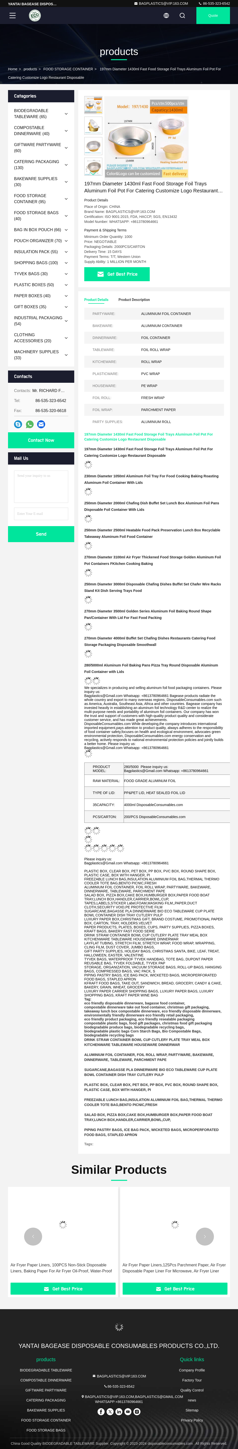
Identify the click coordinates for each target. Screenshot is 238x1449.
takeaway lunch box (100, 1011)
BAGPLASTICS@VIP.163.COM (161, 4)
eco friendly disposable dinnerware (113, 1003)
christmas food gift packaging (187, 1023)
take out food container (146, 1007)
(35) (30, 307)
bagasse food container (164, 1003)
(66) (37, 230)
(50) (34, 285)
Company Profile (192, 1370)
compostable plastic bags (105, 1023)
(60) (37, 148)
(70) (38, 241)
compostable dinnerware (105, 1007)
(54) (38, 321)
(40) (31, 131)
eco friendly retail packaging (169, 1015)
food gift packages (144, 1023)
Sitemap (192, 1410)
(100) (36, 263)
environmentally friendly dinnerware (114, 1015)
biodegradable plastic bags (107, 1031)
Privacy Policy (192, 1420)
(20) (32, 338)
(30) (35, 182)
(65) (31, 114)
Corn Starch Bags (145, 1031)
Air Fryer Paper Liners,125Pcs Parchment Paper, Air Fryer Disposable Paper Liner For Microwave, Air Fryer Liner (174, 1268)
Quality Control (192, 1390)
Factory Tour (192, 1380)
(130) (36, 165)
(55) (36, 252)
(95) (30, 199)
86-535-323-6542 (214, 4)
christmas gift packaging (188, 1007)
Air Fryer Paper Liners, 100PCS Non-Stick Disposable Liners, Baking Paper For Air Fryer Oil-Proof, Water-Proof (61, 1268)
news (192, 1400)
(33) (36, 355)
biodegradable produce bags (108, 1027)
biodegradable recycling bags (159, 1027)
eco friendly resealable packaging (166, 1019)
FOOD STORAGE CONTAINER (68, 69)
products (30, 69)
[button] (93, 173)
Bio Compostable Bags (181, 1031)
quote (213, 16)
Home (12, 69)
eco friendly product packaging (110, 1019)
